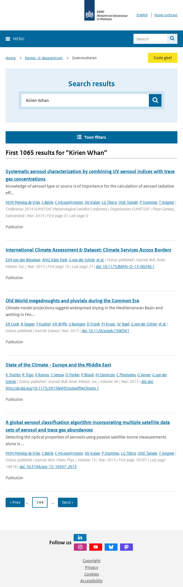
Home (11, 58)
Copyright (91, 560)
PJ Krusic (108, 324)
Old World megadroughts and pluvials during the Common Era (72, 301)
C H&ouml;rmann (69, 202)
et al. (100, 259)
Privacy (91, 567)
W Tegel (123, 324)
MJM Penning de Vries (23, 202)
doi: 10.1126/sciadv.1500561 (105, 330)
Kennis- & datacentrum (44, 58)
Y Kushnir (43, 324)
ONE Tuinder (128, 202)
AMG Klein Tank (54, 259)
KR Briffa (59, 324)
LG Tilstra (109, 202)
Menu (18, 38)
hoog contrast (165, 15)
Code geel (163, 57)
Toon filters (95, 137)
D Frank (93, 324)
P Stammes (148, 202)
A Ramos (42, 374)
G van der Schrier (82, 259)
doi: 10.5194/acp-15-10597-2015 (48, 466)
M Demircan (105, 374)
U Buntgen (77, 324)
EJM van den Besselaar (23, 259)
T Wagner (166, 202)
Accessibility (91, 580)
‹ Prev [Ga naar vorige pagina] (15, 502)
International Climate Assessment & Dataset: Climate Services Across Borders (88, 250)
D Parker (72, 374)
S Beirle (47, 202)
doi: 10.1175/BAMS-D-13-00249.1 (125, 266)
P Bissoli (87, 374)
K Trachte (13, 374)
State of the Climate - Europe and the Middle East (58, 365)
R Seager (27, 324)
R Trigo (27, 374)
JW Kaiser (92, 202)
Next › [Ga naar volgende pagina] (67, 502)
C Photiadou (126, 374)
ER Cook (12, 324)
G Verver (144, 374)
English (142, 15)
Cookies (91, 574)
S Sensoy (57, 374)
